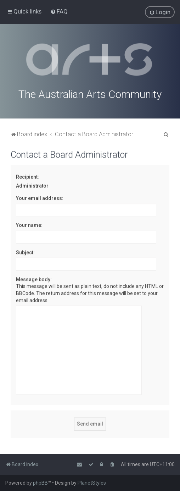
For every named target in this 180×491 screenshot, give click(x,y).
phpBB (40, 483)
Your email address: (39, 197)
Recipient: (27, 176)
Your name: (29, 224)
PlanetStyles (92, 483)
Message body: (34, 279)
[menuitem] (59, 11)
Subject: (25, 251)
